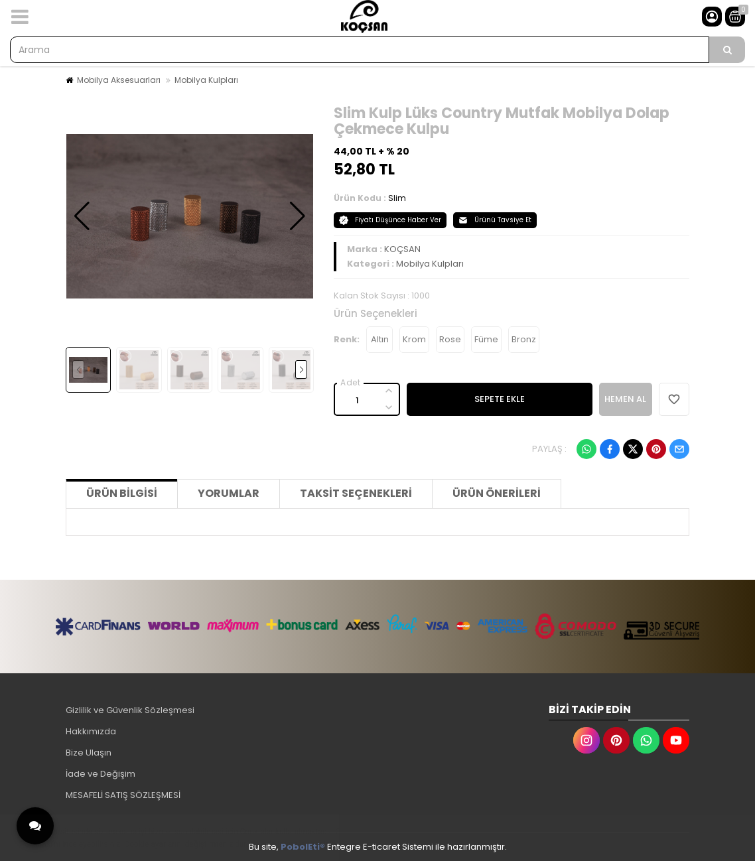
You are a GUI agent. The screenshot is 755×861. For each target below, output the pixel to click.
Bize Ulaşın (88, 752)
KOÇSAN (402, 249)
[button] (82, 216)
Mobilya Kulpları (206, 80)
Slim (397, 198)
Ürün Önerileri (496, 493)
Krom (414, 339)
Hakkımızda (91, 731)
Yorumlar (228, 493)
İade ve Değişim (100, 773)
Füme (486, 339)
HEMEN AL (625, 399)
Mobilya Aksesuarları (119, 80)
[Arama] (727, 49)
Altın (380, 339)
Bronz (524, 339)
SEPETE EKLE (499, 399)
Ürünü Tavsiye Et (494, 220)
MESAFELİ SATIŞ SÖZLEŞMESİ (123, 795)
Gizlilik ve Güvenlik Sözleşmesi (130, 710)
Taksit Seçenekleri (356, 493)
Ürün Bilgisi (121, 493)
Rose (450, 339)
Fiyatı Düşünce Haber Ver (390, 220)
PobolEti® (303, 846)
